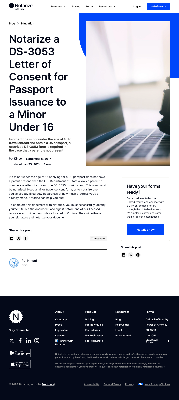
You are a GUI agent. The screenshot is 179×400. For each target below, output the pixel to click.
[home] (24, 6)
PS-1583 (151, 330)
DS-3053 (151, 335)
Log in (137, 6)
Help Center (122, 324)
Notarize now (159, 6)
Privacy (129, 384)
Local (118, 330)
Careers (60, 335)
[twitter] (19, 238)
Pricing (76, 6)
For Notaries (92, 330)
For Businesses (94, 335)
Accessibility (91, 384)
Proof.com (48, 384)
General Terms (112, 384)
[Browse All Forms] (158, 341)
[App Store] (19, 364)
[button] (58, 6)
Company (61, 319)
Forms (90, 6)
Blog (118, 319)
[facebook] (25, 238)
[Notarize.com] (16, 317)
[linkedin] (12, 238)
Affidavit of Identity (157, 319)
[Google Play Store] (19, 353)
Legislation (62, 330)
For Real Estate (94, 340)
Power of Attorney (156, 324)
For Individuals (94, 324)
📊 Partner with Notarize (64, 342)
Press (58, 324)
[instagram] (37, 340)
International (123, 335)
